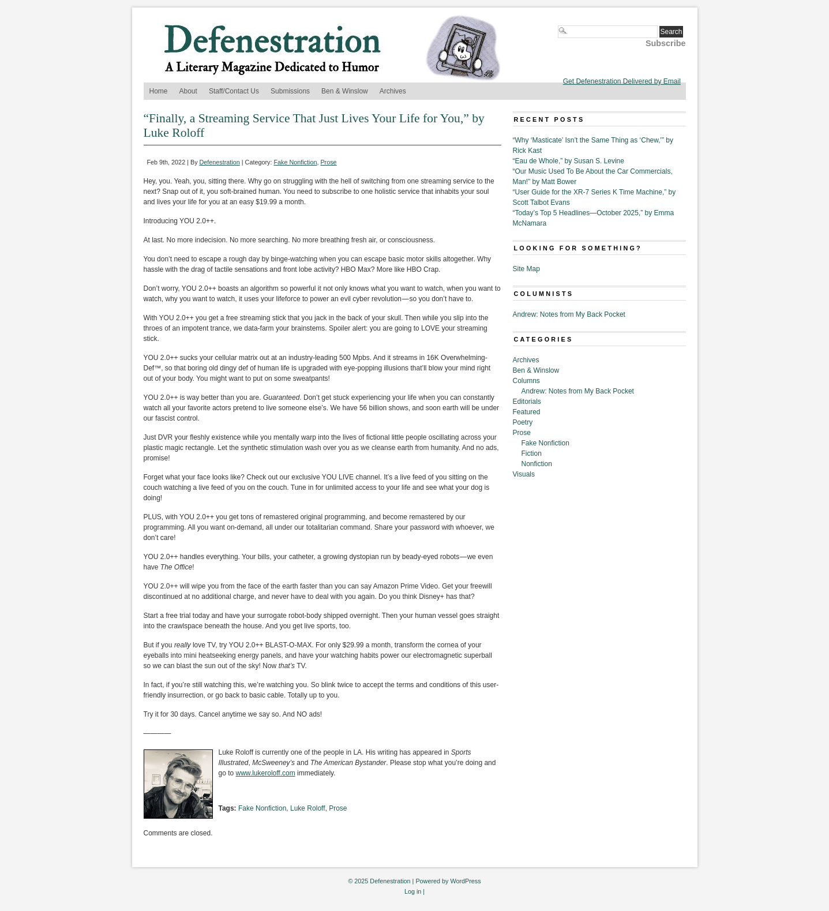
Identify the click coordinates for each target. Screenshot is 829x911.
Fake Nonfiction (295, 162)
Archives (393, 91)
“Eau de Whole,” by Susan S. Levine (568, 161)
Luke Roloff (307, 808)
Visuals (524, 474)
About (188, 91)
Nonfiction (537, 464)
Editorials (527, 402)
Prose (328, 162)
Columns (526, 381)
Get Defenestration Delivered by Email (622, 81)
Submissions (290, 91)
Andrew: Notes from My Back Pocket (569, 314)
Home (158, 91)
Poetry (523, 422)
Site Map (526, 269)
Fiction (532, 453)
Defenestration (220, 162)
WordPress (465, 881)
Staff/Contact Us (234, 91)
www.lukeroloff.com (265, 773)
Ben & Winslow (344, 91)
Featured (527, 412)
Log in (412, 891)
